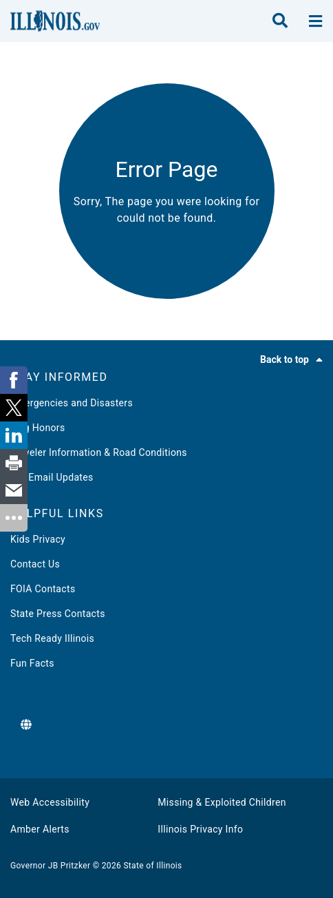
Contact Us (35, 564)
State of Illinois (152, 865)
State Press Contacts (57, 613)
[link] (14, 380)
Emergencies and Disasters (71, 402)
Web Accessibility (49, 802)
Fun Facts (32, 663)
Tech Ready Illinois (52, 638)
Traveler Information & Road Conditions (98, 452)
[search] (280, 21)
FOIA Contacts (42, 588)
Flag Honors (37, 427)
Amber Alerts (39, 829)
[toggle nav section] (315, 21)
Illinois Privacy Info (200, 829)
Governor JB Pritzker (50, 865)
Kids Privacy (37, 539)
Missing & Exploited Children (222, 802)
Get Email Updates (52, 477)
